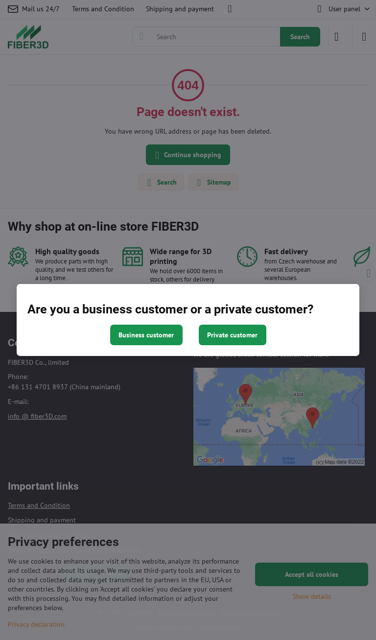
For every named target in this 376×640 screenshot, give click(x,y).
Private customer (232, 335)
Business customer (146, 335)
